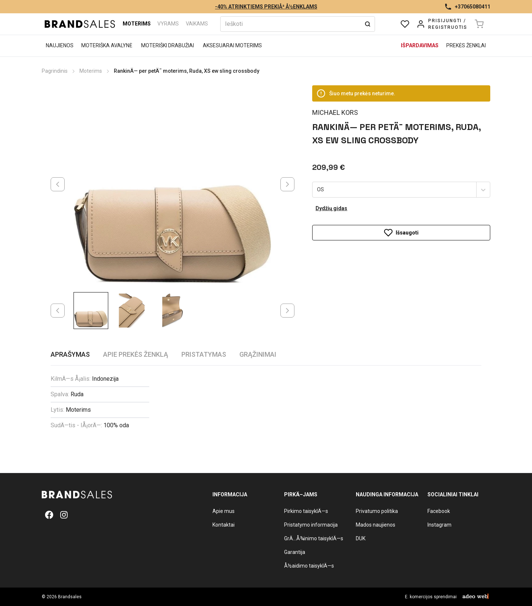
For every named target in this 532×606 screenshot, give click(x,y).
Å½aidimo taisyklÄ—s (309, 566)
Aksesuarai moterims (232, 45)
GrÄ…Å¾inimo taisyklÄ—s (313, 538)
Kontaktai (223, 525)
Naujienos (60, 45)
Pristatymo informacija (311, 525)
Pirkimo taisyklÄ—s (306, 511)
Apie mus (223, 511)
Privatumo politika (377, 511)
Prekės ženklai (466, 45)
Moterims (137, 24)
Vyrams (168, 24)
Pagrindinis (55, 71)
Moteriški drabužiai (167, 45)
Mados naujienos (375, 525)
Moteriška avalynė (106, 45)
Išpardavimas (420, 45)
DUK (360, 538)
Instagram (439, 525)
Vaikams (197, 24)
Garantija (294, 552)
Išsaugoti (401, 216)
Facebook (438, 511)
